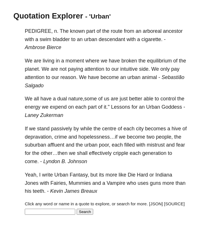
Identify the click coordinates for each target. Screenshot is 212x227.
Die (131, 175)
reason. (69, 77)
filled (129, 145)
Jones (31, 183)
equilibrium (159, 61)
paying (75, 69)
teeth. (39, 191)
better (135, 99)
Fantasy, (79, 175)
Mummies (80, 183)
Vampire (116, 183)
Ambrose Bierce (43, 47)
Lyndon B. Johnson (65, 161)
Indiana (163, 175)
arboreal (152, 31)
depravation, (39, 137)
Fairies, (58, 183)
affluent (56, 145)
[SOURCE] (174, 203)
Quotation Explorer (48, 16)
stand (43, 128)
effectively (100, 153)
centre (109, 128)
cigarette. (151, 39)
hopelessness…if (97, 137)
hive (176, 128)
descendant (112, 39)
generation (154, 153)
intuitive (129, 69)
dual (62, 99)
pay (175, 69)
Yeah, (31, 175)
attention (94, 69)
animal (149, 77)
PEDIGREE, (39, 31)
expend (58, 107)
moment (75, 61)
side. (144, 69)
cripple (120, 153)
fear (180, 145)
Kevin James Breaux (73, 191)
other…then (54, 153)
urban (90, 39)
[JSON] (156, 203)
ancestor (173, 31)
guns (155, 183)
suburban (35, 145)
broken (129, 61)
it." (106, 107)
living (48, 61)
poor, (104, 145)
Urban (153, 107)
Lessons (120, 107)
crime (60, 137)
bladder (61, 39)
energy (32, 107)
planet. (32, 69)
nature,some (82, 99)
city (140, 128)
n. (56, 31)
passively (61, 128)
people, (164, 137)
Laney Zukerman (44, 115)
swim (45, 39)
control (168, 99)
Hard (142, 175)
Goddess (172, 107)
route (117, 31)
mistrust (156, 145)
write (47, 175)
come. (32, 161)
